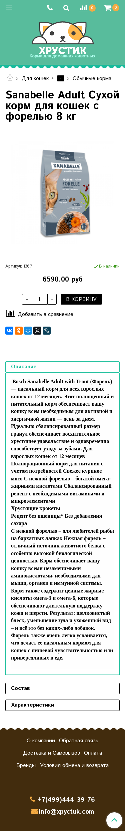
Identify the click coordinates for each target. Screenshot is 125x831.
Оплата (93, 753)
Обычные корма (92, 78)
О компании (41, 741)
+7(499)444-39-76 (66, 799)
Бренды (26, 765)
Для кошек (35, 78)
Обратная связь (78, 741)
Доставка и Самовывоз (51, 753)
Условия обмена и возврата (74, 765)
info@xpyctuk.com (66, 811)
